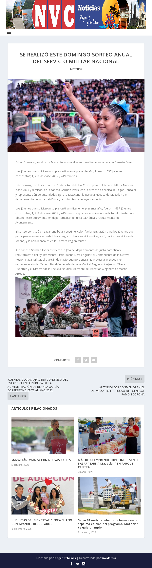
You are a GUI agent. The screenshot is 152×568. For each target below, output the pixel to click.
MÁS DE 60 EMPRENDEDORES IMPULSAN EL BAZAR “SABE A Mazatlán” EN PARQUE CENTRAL (108, 463)
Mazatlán (76, 69)
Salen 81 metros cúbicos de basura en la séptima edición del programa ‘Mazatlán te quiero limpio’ (108, 523)
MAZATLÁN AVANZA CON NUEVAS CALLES (41, 460)
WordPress (109, 558)
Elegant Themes (65, 558)
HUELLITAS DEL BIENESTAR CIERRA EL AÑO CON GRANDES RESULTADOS (41, 522)
